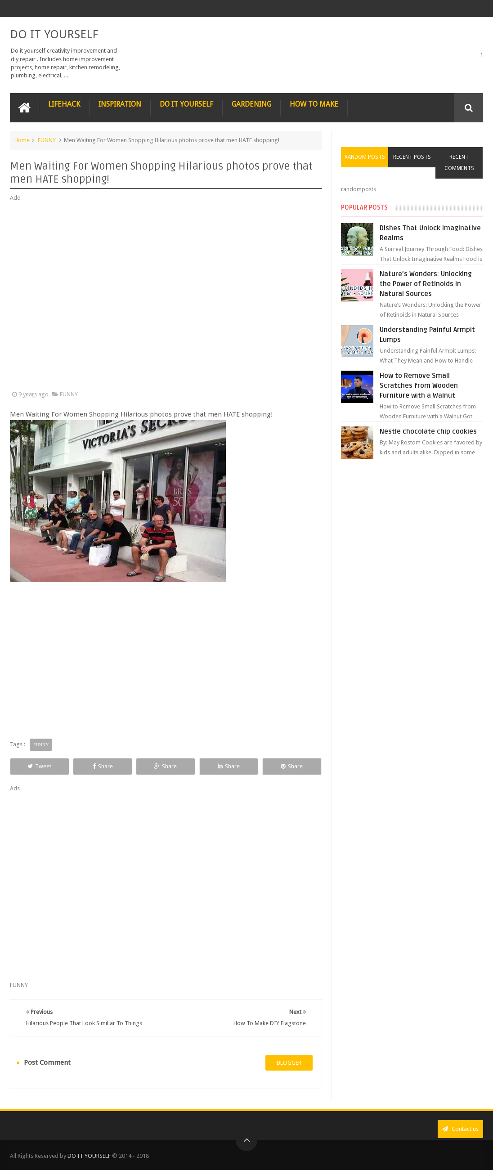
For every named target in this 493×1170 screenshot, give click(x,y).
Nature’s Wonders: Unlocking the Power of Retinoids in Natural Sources (426, 284)
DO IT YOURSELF (54, 34)
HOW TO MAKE (314, 104)
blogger (289, 1062)
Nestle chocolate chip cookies (428, 431)
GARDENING (251, 104)
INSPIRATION (120, 104)
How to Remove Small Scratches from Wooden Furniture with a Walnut (419, 385)
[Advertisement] (166, 296)
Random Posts (365, 157)
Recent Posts (412, 157)
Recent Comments (459, 162)
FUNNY (47, 140)
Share (103, 766)
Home (22, 140)
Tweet (39, 766)
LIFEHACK (64, 104)
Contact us (460, 1128)
